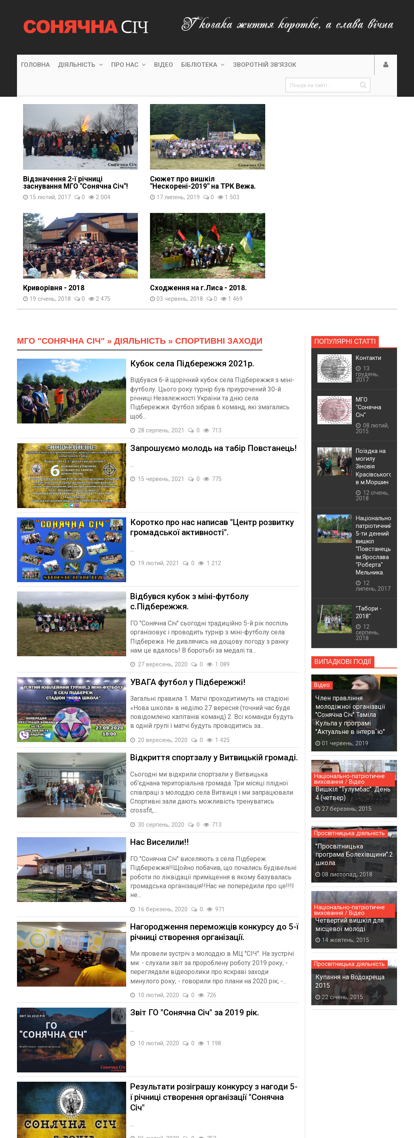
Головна (35, 64)
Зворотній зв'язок (264, 64)
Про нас (128, 64)
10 (168, 1075)
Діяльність (80, 64)
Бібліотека (203, 64)
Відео (163, 64)
